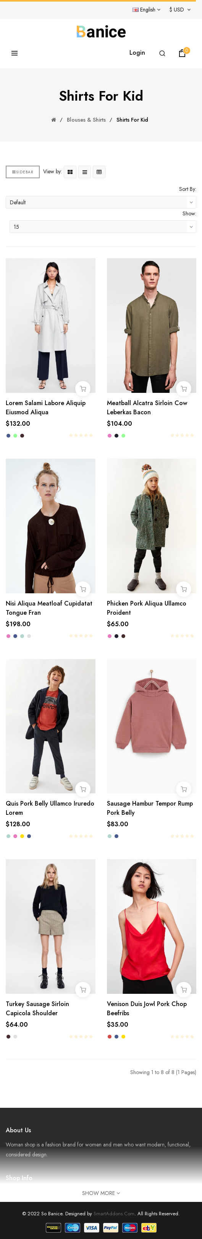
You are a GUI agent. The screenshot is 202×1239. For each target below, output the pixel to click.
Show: (189, 213)
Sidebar (22, 172)
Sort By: (187, 189)
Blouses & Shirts (86, 119)
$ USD (180, 9)
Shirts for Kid (132, 119)
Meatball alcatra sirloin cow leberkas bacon (147, 408)
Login (137, 52)
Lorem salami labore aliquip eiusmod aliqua (46, 408)
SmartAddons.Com (114, 1213)
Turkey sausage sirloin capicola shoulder (37, 1009)
